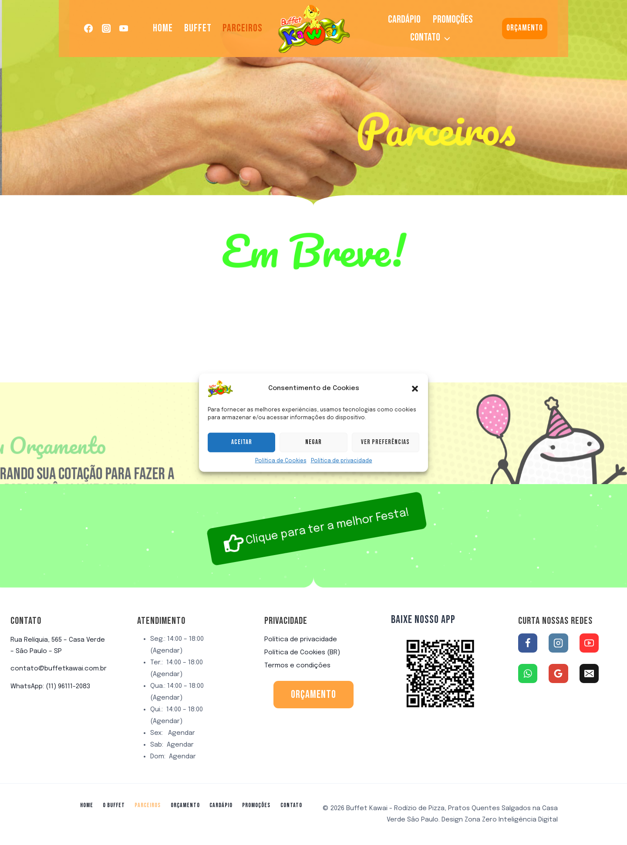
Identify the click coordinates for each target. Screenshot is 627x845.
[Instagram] (106, 28)
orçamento (313, 694)
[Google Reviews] (558, 673)
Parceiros (242, 28)
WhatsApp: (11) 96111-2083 (50, 686)
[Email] (589, 673)
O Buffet (114, 805)
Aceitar (241, 461)
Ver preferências (385, 461)
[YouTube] (124, 28)
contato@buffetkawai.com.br (58, 668)
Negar (313, 461)
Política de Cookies (281, 479)
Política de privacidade (341, 479)
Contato (291, 805)
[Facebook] (89, 28)
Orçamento (524, 28)
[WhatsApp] (527, 673)
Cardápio (404, 19)
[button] (415, 407)
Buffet (198, 28)
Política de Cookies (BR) (302, 652)
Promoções (453, 19)
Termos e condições (297, 665)
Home (163, 28)
